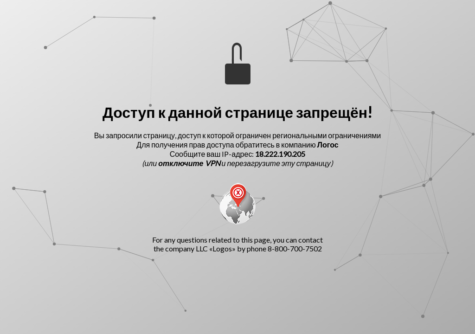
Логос (328, 144)
